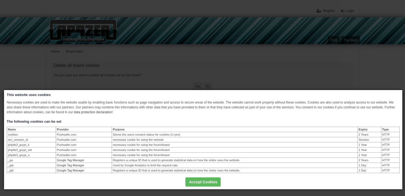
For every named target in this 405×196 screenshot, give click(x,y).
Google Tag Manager (70, 160)
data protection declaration (93, 112)
